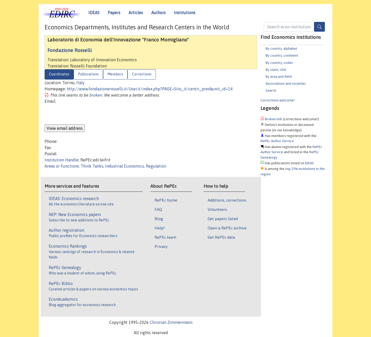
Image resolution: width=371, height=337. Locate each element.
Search (271, 90)
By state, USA (276, 69)
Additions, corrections (227, 200)
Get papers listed (223, 218)
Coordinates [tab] (59, 74)
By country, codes (279, 63)
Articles (136, 12)
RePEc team (165, 237)
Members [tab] (115, 74)
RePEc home (166, 200)
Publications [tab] (88, 74)
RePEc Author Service (277, 141)
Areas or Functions (62, 166)
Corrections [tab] (141, 74)
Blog (159, 218)
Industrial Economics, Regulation (135, 166)
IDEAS (93, 12)
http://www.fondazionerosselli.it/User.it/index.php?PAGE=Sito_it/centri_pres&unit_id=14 (150, 89)
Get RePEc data (221, 237)
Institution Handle (62, 160)
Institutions (184, 12)
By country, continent (282, 55)
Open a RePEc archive (227, 228)
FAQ (158, 209)
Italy (80, 82)
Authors (158, 12)
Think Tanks (92, 166)
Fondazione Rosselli (69, 50)
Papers (114, 12)
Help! (160, 228)
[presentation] (84, 114)
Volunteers (217, 209)
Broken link (273, 119)
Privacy (161, 246)
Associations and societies (286, 83)
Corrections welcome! (277, 100)
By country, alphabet (281, 48)
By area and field (279, 76)
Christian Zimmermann (171, 322)
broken (95, 95)
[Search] (319, 27)
